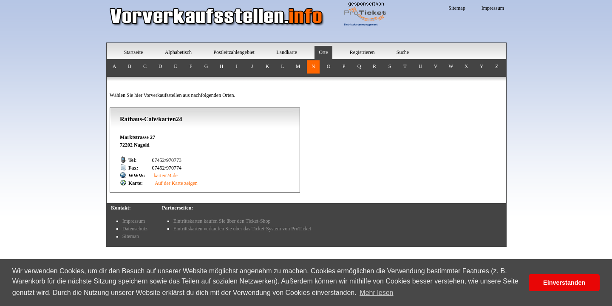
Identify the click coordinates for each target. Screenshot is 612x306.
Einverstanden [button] (564, 282)
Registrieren (362, 52)
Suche (403, 52)
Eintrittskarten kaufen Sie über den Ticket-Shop (222, 221)
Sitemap (456, 8)
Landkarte (286, 52)
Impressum (493, 8)
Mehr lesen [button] (376, 292)
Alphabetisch (178, 52)
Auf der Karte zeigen (176, 183)
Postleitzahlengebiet (234, 52)
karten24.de (166, 175)
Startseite (133, 52)
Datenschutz (134, 229)
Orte (323, 52)
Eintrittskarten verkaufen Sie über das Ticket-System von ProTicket (242, 229)
